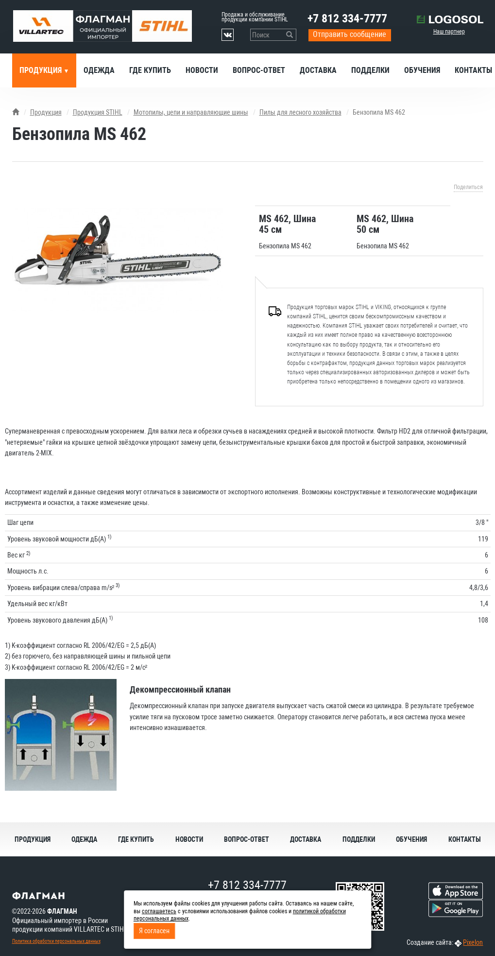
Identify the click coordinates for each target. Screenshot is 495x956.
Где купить (150, 70)
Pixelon (473, 942)
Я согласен (154, 931)
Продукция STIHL (97, 112)
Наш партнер (449, 31)
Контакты (464, 839)
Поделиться (468, 187)
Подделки (370, 70)
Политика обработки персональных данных (56, 941)
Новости (202, 70)
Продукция (41, 70)
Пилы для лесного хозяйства (300, 112)
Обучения (422, 70)
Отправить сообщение (349, 34)
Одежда (99, 70)
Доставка (318, 70)
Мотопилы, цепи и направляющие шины (191, 112)
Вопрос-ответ (259, 70)
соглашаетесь (159, 911)
